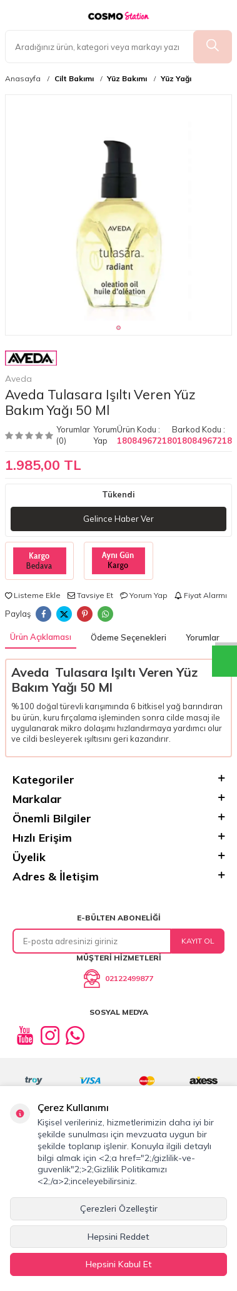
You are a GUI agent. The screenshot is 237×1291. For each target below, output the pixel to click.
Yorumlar (202, 637)
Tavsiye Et (90, 595)
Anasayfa (23, 78)
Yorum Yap (105, 434)
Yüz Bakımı (127, 78)
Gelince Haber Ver (118, 519)
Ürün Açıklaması (40, 637)
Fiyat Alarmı (200, 595)
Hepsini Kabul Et (119, 1264)
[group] (118, 208)
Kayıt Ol (197, 940)
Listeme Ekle (33, 595)
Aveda (31, 367)
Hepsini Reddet (118, 1236)
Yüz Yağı (176, 78)
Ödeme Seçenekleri (128, 637)
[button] (118, 328)
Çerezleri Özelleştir (119, 1208)
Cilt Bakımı (74, 78)
